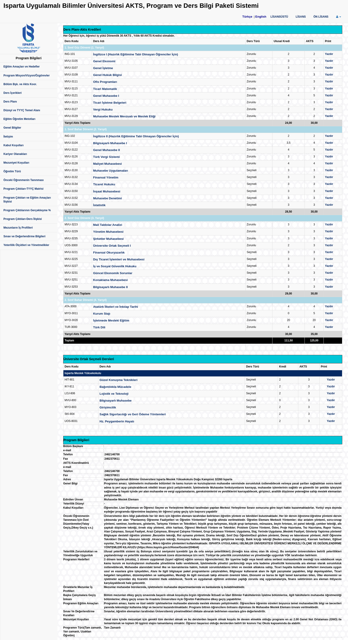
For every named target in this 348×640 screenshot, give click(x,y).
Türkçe (247, 16)
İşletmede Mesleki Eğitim (111, 320)
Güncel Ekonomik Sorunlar (112, 273)
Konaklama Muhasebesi (110, 280)
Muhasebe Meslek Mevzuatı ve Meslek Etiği (124, 116)
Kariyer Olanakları (15, 154)
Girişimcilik (108, 407)
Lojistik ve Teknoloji (114, 393)
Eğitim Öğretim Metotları (19, 119)
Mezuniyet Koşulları (16, 162)
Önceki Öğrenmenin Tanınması (23, 180)
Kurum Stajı (101, 313)
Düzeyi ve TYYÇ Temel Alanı (21, 110)
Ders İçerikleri (12, 93)
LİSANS (301, 16)
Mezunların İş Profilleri (18, 227)
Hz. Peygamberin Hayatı (117, 421)
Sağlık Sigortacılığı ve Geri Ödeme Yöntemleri (133, 414)
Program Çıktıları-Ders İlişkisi (22, 219)
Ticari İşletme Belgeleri (109, 102)
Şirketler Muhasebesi (108, 238)
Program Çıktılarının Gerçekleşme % (27, 210)
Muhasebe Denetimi (107, 198)
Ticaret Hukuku (104, 184)
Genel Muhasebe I (106, 95)
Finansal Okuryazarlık (109, 252)
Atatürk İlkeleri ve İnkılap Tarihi (115, 306)
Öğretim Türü (12, 171)
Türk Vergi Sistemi (106, 157)
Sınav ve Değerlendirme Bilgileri (24, 236)
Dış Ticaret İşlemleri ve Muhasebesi (118, 259)
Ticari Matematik (105, 89)
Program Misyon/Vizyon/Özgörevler (26, 75)
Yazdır (329, 54)
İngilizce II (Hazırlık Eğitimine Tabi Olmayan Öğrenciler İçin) (136, 136)
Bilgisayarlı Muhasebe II (110, 287)
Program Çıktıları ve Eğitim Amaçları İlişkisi (27, 199)
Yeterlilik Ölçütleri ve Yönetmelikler (26, 245)
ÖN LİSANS (320, 16)
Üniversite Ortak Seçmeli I (112, 245)
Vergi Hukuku (103, 109)
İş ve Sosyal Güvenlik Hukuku (114, 266)
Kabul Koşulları (13, 145)
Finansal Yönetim (105, 177)
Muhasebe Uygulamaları (110, 170)
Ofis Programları (105, 82)
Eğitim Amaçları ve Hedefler (21, 66)
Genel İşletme (103, 68)
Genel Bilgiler (12, 127)
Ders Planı (10, 101)
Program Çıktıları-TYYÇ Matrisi (23, 188)
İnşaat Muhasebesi (106, 191)
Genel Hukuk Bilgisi (107, 75)
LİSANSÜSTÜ (279, 16)
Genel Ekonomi (104, 61)
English (260, 16)
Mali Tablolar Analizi (107, 225)
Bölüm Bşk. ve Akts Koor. (20, 84)
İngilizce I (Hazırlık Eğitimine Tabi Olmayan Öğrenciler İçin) (135, 54)
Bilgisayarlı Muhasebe (116, 400)
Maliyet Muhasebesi (107, 163)
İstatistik (99, 205)
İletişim (8, 136)
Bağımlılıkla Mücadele (115, 387)
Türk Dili (99, 327)
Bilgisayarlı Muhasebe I (110, 143)
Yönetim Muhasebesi (108, 231)
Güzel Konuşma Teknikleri (119, 380)
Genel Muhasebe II (106, 150)
